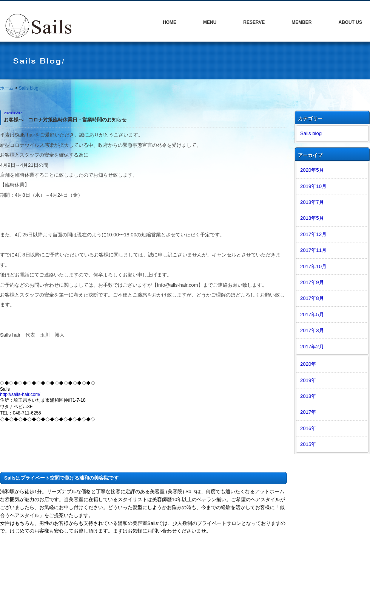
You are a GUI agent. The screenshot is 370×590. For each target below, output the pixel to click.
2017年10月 (313, 266)
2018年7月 (312, 202)
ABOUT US (350, 22)
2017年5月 (312, 314)
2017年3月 (312, 330)
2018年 (308, 396)
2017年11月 (313, 250)
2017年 (308, 412)
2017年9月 (312, 282)
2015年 (308, 444)
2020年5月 (312, 170)
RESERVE (254, 22)
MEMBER (301, 22)
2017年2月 (312, 346)
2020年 (308, 364)
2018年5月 (312, 218)
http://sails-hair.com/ (20, 394)
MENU (209, 22)
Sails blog (29, 88)
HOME (169, 22)
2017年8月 (312, 298)
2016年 (308, 428)
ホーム (7, 88)
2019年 (308, 380)
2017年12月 (313, 234)
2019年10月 (313, 186)
